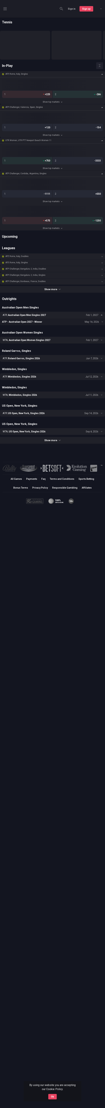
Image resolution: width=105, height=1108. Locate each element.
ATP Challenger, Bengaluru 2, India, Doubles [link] (25, 269)
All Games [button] (16, 479)
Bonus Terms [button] (20, 487)
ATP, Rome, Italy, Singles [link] (16, 74)
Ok (52, 1096)
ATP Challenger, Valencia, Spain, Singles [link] (24, 107)
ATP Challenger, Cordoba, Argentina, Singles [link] (25, 173)
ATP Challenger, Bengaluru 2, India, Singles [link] (25, 275)
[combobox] (98, 8)
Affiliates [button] (87, 487)
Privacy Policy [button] (40, 487)
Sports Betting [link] (86, 479)
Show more (52, 289)
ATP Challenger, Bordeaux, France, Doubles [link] (25, 281)
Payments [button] (31, 479)
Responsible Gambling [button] (64, 487)
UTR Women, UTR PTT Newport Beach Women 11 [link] (28, 140)
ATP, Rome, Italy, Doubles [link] (17, 256)
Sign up (86, 8)
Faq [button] (43, 479)
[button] (52, 74)
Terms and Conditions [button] (62, 479)
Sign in (71, 8)
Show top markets (52, 102)
